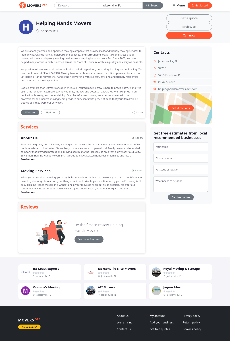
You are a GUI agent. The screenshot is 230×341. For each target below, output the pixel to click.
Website (30, 112)
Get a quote (189, 18)
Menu (179, 5)
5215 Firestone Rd (170, 75)
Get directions (181, 108)
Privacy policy (191, 316)
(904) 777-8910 (167, 82)
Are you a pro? (29, 326)
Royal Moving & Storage (181, 269)
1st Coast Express (46, 269)
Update (50, 112)
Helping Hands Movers (63, 23)
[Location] (121, 5)
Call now (189, 35)
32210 (162, 68)
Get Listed (199, 5)
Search (152, 5)
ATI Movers (106, 287)
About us (123, 316)
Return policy (191, 322)
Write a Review (88, 239)
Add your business (162, 322)
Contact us (124, 329)
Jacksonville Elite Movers (117, 269)
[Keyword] (76, 5)
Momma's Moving (46, 287)
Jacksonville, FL (50, 31)
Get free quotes (181, 197)
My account (157, 316)
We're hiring (125, 322)
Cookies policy (192, 329)
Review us (189, 27)
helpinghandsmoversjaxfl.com (178, 89)
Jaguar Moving (174, 287)
